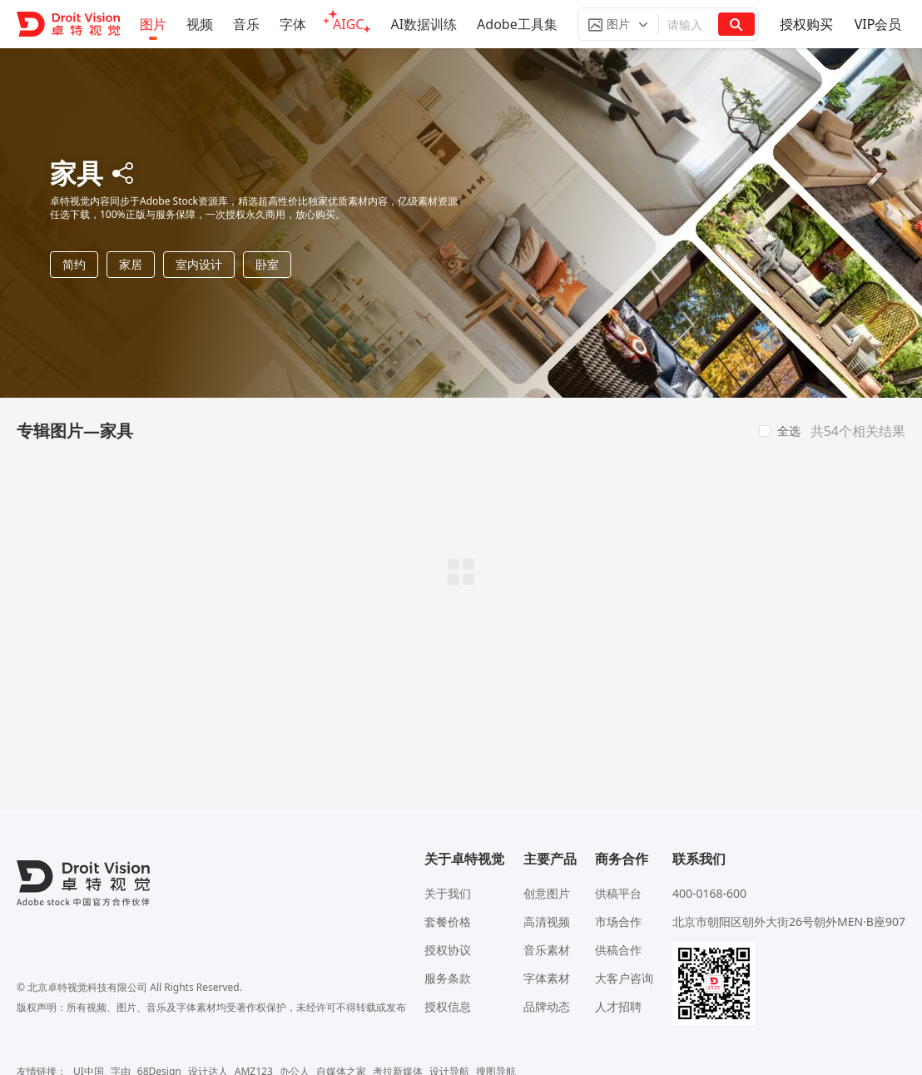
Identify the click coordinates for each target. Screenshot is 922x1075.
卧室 (267, 264)
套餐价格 (447, 921)
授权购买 (806, 24)
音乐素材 (546, 950)
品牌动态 (546, 1006)
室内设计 (199, 264)
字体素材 (546, 978)
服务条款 (447, 978)
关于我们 (447, 893)
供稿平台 (618, 893)
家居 (130, 264)
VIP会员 (878, 24)
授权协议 (447, 950)
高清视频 (546, 921)
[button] (618, 24)
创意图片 (546, 893)
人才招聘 (618, 1006)
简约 (74, 264)
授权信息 (447, 1006)
